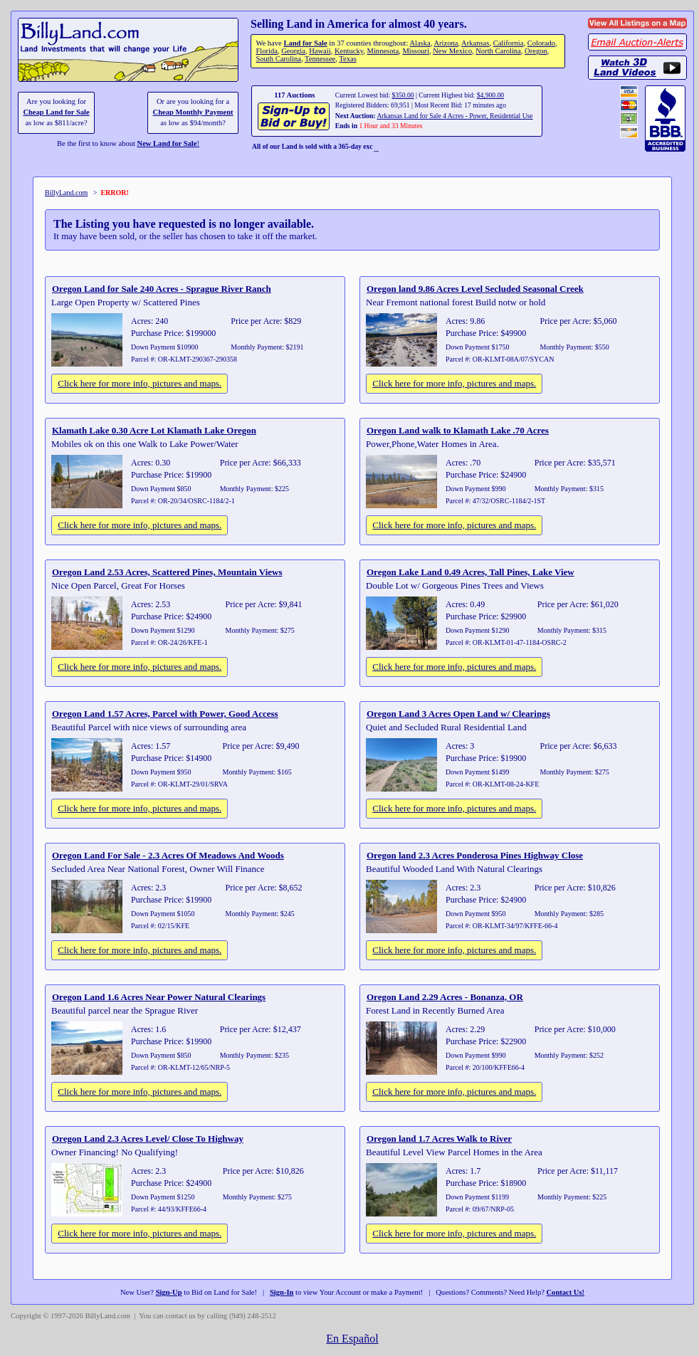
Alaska (419, 43)
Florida (266, 51)
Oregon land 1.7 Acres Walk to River (439, 1138)
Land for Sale (305, 43)
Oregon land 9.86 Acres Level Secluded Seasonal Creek (475, 288)
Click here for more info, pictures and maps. (139, 383)
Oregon (536, 51)
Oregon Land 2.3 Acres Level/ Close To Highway (147, 1138)
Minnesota (383, 51)
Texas (347, 59)
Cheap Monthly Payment (193, 112)
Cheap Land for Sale (56, 112)
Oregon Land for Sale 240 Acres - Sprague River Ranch (161, 288)
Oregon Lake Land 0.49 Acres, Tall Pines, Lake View (470, 572)
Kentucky (349, 51)
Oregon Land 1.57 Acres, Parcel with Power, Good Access (165, 713)
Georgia (293, 51)
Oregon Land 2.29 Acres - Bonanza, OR (445, 997)
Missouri (415, 51)
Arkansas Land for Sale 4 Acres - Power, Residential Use (454, 116)
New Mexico (452, 51)
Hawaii (319, 51)
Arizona (445, 43)
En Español (352, 1339)
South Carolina (278, 59)
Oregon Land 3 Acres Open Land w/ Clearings (458, 713)
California (508, 43)
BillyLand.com (66, 192)
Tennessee (320, 59)
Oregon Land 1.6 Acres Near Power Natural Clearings (159, 997)
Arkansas (475, 43)
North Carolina (498, 51)
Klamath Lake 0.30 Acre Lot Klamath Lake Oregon (154, 430)
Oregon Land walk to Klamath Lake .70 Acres (458, 430)
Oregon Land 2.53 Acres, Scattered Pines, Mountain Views (167, 572)
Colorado (541, 43)
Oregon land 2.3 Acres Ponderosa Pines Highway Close (475, 855)
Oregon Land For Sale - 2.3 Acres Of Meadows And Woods (168, 855)
